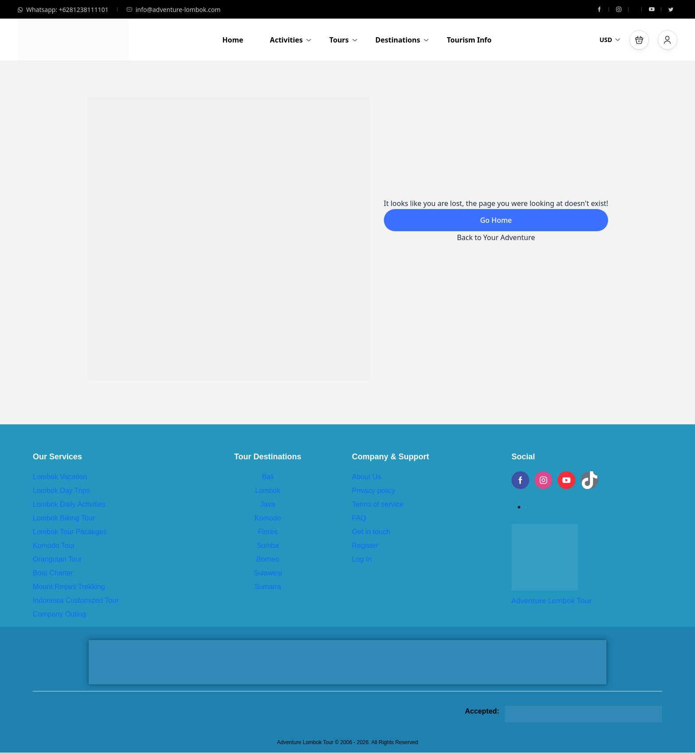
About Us (366, 477)
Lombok (268, 490)
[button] (639, 40)
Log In (361, 559)
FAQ (359, 518)
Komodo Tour (54, 545)
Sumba (268, 545)
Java (267, 504)
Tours (343, 40)
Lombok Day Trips (61, 490)
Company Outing (59, 614)
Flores (267, 532)
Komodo (267, 518)
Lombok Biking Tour (64, 518)
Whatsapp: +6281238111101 (63, 9)
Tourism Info (469, 40)
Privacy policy (373, 490)
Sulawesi (268, 573)
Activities (291, 40)
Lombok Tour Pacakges (70, 532)
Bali (268, 477)
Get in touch (371, 532)
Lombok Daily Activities (69, 504)
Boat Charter (53, 573)
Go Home (496, 220)
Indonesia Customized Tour (76, 600)
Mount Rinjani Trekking (69, 586)
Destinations (402, 40)
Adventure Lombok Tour (551, 601)
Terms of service (377, 504)
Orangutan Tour (57, 559)
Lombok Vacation (60, 477)
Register (365, 545)
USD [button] (610, 39)
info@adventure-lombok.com (173, 9)
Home (232, 40)
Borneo (267, 559)
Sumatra (267, 586)
